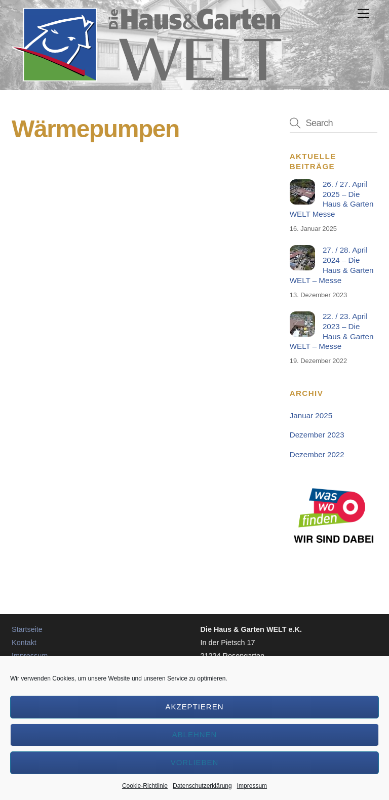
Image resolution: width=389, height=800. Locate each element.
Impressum (252, 785)
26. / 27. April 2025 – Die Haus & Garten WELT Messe (332, 199)
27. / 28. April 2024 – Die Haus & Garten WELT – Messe (332, 265)
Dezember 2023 (317, 434)
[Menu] (363, 14)
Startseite (27, 629)
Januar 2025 (311, 415)
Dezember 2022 (317, 454)
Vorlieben (195, 762)
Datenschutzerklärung (202, 785)
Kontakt (24, 642)
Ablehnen (194, 734)
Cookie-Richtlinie (145, 785)
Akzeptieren (195, 706)
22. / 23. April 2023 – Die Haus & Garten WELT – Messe (332, 331)
